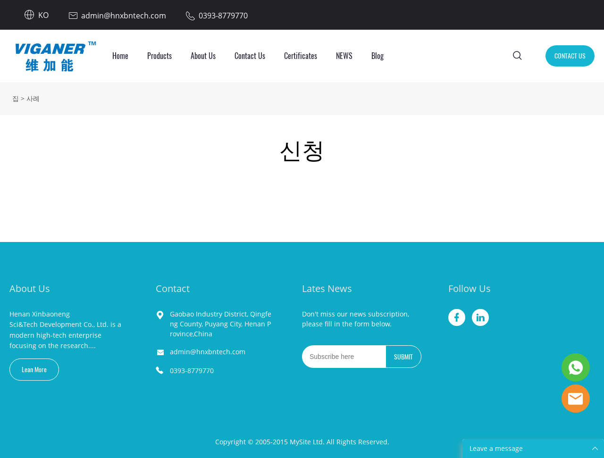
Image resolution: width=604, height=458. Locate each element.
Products (159, 56)
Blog (377, 56)
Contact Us (250, 56)
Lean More (34, 369)
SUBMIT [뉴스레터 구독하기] (403, 356)
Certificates (300, 56)
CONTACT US (570, 55)
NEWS (344, 56)
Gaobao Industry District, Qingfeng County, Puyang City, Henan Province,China (220, 323)
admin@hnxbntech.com (207, 351)
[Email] (344, 356)
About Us (203, 56)
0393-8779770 (192, 370)
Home (120, 56)
